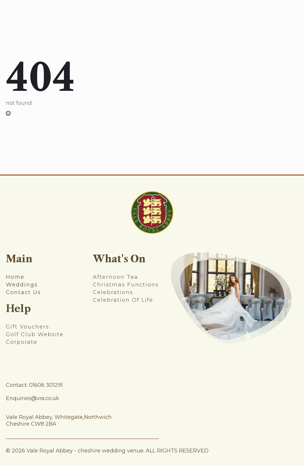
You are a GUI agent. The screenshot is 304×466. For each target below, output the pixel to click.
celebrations (113, 292)
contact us (23, 292)
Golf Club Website (35, 334)
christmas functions (126, 284)
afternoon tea (115, 277)
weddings (22, 284)
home (15, 277)
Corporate (21, 342)
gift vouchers (27, 327)
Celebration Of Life (123, 300)
